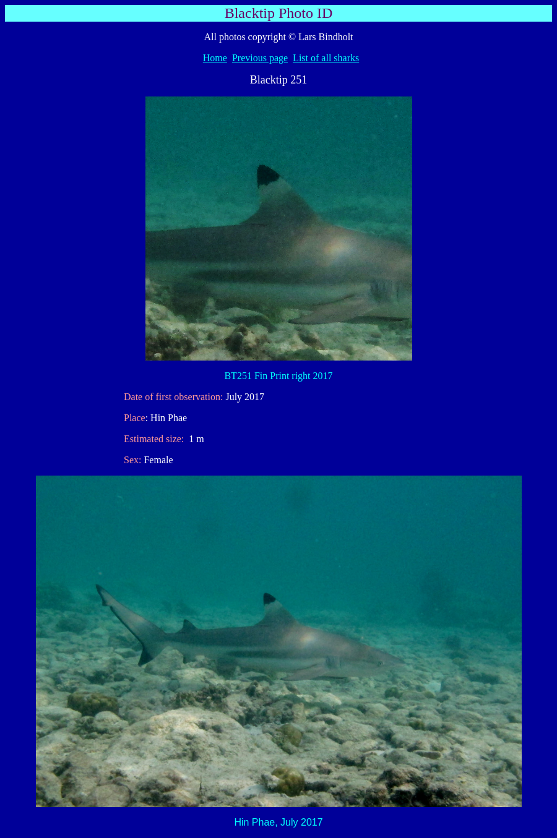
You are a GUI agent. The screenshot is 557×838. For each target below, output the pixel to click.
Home (215, 58)
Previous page (260, 58)
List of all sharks (326, 58)
